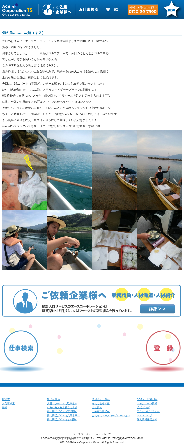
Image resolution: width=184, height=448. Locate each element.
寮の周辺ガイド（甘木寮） (62, 419)
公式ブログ (143, 407)
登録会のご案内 (101, 399)
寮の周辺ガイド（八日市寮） (63, 415)
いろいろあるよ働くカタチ (62, 407)
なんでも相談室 (101, 403)
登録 (4, 407)
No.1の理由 (53, 399)
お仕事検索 (8, 403)
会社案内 (97, 407)
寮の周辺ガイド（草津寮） (62, 411)
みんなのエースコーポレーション (111, 415)
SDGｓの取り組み (147, 399)
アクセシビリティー (148, 411)
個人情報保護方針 (147, 419)
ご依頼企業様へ (101, 411)
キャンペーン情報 (147, 403)
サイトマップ (144, 415)
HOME (6, 399)
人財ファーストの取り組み (62, 403)
